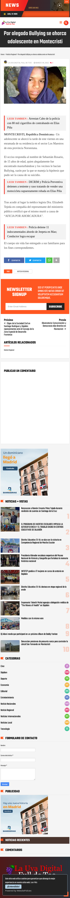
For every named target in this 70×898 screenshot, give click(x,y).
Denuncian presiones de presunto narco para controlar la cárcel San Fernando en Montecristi (44, 643)
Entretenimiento (7, 698)
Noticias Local (6, 723)
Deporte (4, 679)
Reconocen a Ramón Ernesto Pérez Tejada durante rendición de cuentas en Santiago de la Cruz (41, 509)
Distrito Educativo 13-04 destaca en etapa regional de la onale (43, 588)
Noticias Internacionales (11, 717)
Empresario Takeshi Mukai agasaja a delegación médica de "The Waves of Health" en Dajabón (44, 604)
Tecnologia (5, 729)
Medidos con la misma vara (32, 618)
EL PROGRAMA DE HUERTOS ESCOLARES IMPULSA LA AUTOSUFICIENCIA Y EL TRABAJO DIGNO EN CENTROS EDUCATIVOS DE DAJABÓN (42, 527)
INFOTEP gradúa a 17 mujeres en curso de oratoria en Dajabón (42, 572)
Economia (5, 685)
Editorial (4, 691)
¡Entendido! (13, 886)
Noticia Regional (23, 271)
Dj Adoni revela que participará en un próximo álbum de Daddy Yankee (29, 634)
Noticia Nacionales (8, 704)
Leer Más (34, 882)
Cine (2, 666)
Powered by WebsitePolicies (18, 890)
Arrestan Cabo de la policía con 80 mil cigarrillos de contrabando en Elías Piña (33, 123)
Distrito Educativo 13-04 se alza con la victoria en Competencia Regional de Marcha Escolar (41, 541)
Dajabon (4, 673)
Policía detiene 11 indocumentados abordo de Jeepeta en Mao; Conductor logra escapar (32, 232)
